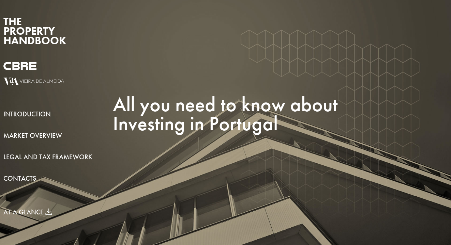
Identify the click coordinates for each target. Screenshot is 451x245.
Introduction (27, 114)
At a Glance (27, 212)
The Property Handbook (34, 31)
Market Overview (32, 135)
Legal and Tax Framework (47, 156)
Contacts (19, 178)
